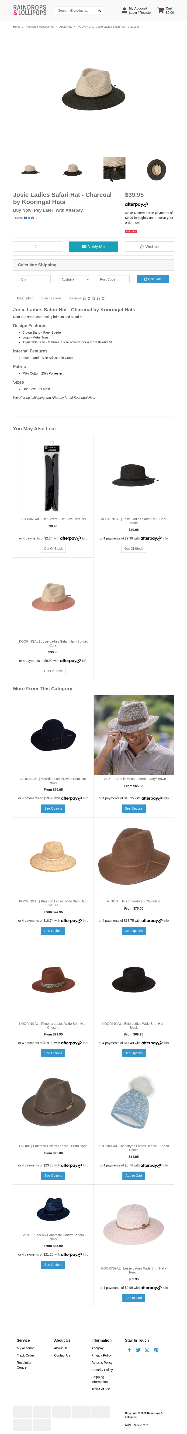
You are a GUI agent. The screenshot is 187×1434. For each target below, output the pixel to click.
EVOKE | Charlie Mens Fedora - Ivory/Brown (133, 779)
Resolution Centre (24, 1365)
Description (25, 298)
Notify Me (93, 246)
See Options (53, 808)
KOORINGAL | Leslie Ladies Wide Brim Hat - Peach (133, 1270)
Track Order (25, 1355)
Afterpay (97, 1348)
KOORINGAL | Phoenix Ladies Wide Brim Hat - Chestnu (53, 1025)
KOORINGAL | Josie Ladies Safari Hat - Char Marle (133, 521)
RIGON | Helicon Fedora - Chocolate (133, 901)
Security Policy (102, 1370)
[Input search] (75, 10)
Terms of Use (101, 1389)
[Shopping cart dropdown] (165, 10)
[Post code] (113, 279)
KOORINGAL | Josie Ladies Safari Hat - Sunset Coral (53, 643)
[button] (137, 10)
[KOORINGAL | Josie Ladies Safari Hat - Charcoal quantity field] (37, 246)
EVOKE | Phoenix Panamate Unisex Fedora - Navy (53, 1237)
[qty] (34, 279)
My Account (25, 1348)
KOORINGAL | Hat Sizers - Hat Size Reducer (53, 519)
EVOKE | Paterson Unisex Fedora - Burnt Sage (53, 1146)
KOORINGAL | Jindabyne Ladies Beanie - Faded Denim (133, 1148)
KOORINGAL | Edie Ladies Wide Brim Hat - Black (133, 1025)
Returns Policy (101, 1362)
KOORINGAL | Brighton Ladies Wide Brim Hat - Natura (53, 903)
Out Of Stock (53, 548)
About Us (61, 1348)
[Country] (74, 279)
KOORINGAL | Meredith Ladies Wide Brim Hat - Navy (53, 781)
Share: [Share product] (25, 218)
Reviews (87, 298)
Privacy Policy (101, 1355)
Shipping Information (99, 1379)
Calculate (153, 279)
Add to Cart (133, 1175)
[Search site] (99, 10)
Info (84, 538)
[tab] (25, 298)
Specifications (51, 298)
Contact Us (62, 1355)
